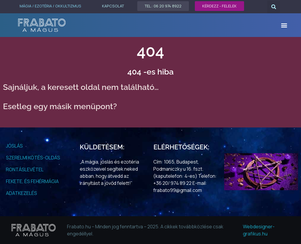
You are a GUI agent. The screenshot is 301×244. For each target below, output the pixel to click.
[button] (273, 7)
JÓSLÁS (14, 146)
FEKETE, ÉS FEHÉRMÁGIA (32, 181)
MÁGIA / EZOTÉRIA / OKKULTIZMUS (50, 6)
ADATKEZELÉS (21, 193)
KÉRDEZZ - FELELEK (219, 6)
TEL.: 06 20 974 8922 (163, 6)
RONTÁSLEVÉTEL (25, 169)
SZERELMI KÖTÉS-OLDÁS (33, 157)
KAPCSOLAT (113, 6)
